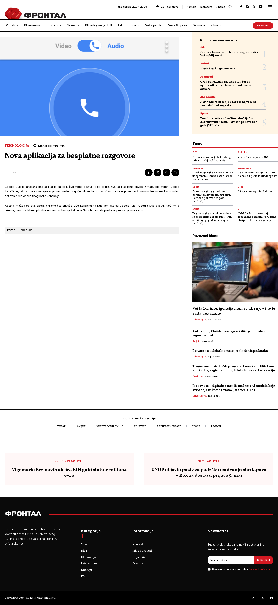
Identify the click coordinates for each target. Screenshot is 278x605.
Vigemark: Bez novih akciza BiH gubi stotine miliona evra (69, 472)
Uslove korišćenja (260, 568)
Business (197, 376)
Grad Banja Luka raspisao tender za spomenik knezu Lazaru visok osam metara (225, 85)
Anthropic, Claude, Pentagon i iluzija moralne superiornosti (228, 333)
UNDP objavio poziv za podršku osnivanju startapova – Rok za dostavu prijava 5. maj (208, 472)
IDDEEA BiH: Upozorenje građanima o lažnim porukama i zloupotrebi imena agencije (257, 217)
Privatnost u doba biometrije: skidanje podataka (230, 351)
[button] (230, 6)
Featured (206, 76)
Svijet (195, 209)
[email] (231, 560)
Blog (240, 187)
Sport (204, 113)
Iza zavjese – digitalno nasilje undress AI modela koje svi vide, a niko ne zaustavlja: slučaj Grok (233, 388)
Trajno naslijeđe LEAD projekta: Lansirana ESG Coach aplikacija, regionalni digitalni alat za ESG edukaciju (234, 368)
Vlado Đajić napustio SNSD (218, 69)
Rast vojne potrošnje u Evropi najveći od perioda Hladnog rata (228, 103)
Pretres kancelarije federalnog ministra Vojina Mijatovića (229, 54)
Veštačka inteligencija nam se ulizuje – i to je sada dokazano (233, 311)
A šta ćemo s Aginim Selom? (255, 192)
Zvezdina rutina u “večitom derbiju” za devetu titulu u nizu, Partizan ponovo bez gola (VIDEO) (228, 122)
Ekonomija (207, 97)
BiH (202, 47)
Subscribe (263, 559)
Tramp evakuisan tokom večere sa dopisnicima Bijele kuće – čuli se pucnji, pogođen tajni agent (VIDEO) (212, 218)
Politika (205, 63)
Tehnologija (17, 145)
